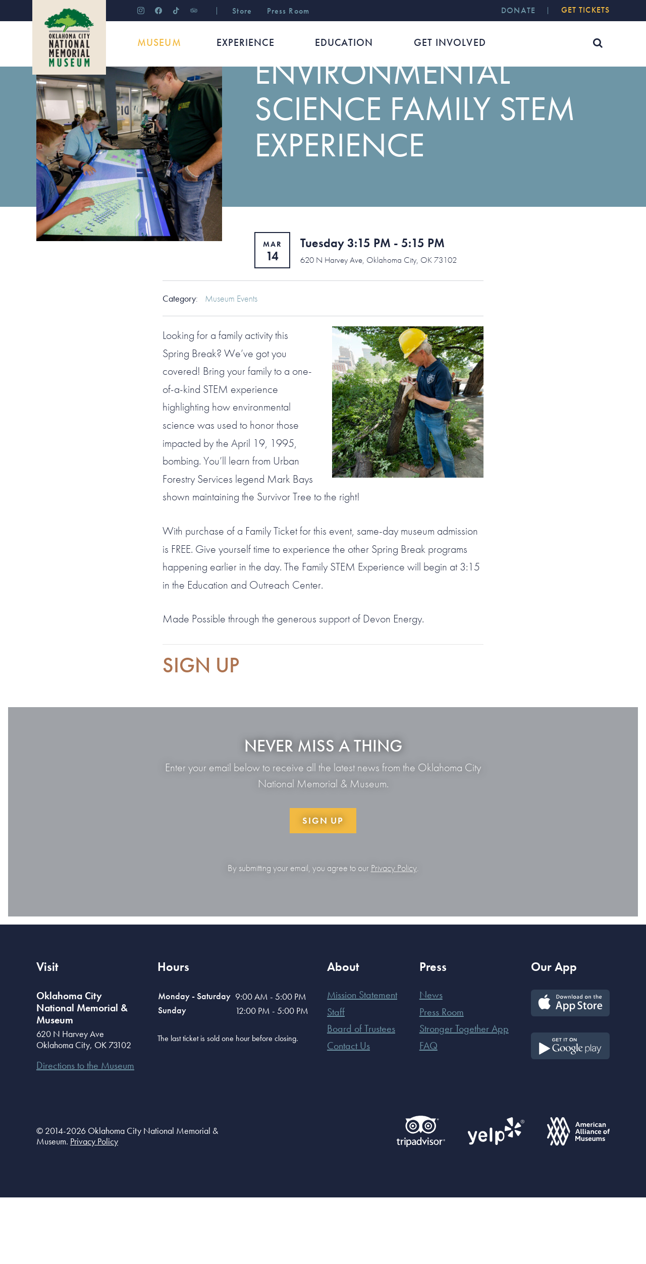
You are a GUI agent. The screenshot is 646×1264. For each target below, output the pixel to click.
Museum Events (231, 365)
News (431, 1061)
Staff (336, 1078)
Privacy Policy (394, 934)
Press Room (441, 1078)
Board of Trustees (361, 1095)
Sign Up (323, 887)
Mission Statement (362, 1061)
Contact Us (348, 1112)
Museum (84, 98)
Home (45, 98)
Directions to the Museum (85, 1131)
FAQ (428, 1112)
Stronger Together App (464, 1095)
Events (123, 98)
